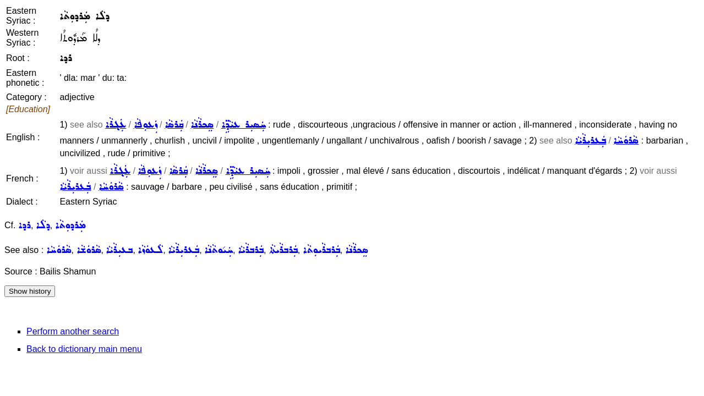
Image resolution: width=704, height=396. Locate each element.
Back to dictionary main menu (84, 349)
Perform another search (72, 331)
